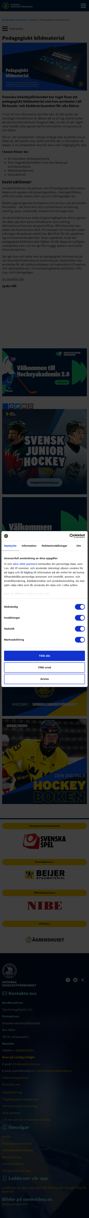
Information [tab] (29, 545)
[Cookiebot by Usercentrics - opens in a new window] (69, 536)
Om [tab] (79, 545)
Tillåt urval (44, 667)
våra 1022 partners (25, 563)
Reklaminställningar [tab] (54, 545)
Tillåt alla (44, 655)
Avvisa (44, 678)
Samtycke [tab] (10, 545)
